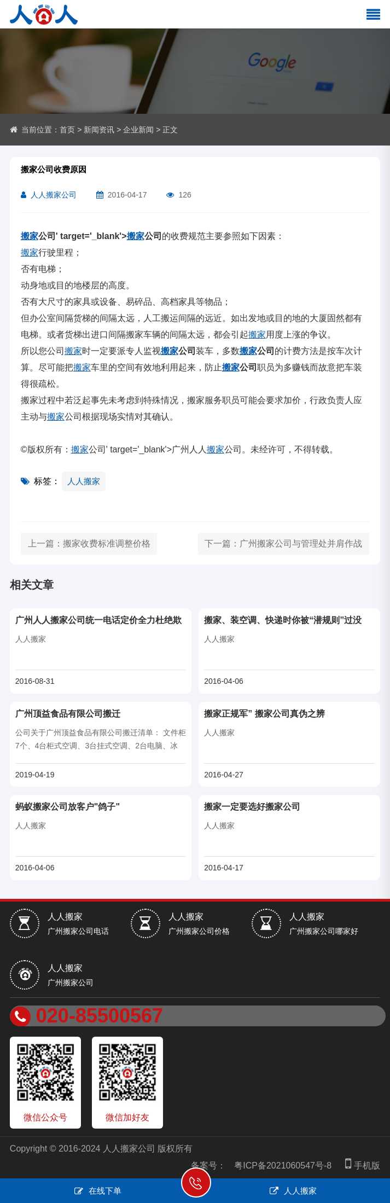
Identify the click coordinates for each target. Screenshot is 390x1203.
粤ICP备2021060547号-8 (282, 1165)
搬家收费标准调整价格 (106, 543)
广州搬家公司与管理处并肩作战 (301, 543)
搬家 (29, 236)
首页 (67, 129)
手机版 (360, 1165)
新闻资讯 (99, 129)
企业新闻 (138, 129)
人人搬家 (83, 481)
